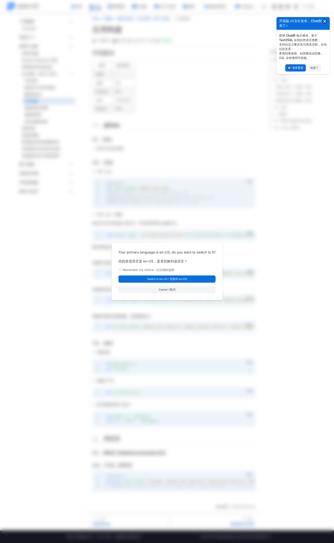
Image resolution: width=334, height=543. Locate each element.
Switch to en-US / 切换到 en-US (167, 279)
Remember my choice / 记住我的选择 (148, 270)
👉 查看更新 (295, 67)
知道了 (314, 67)
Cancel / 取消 (167, 289)
